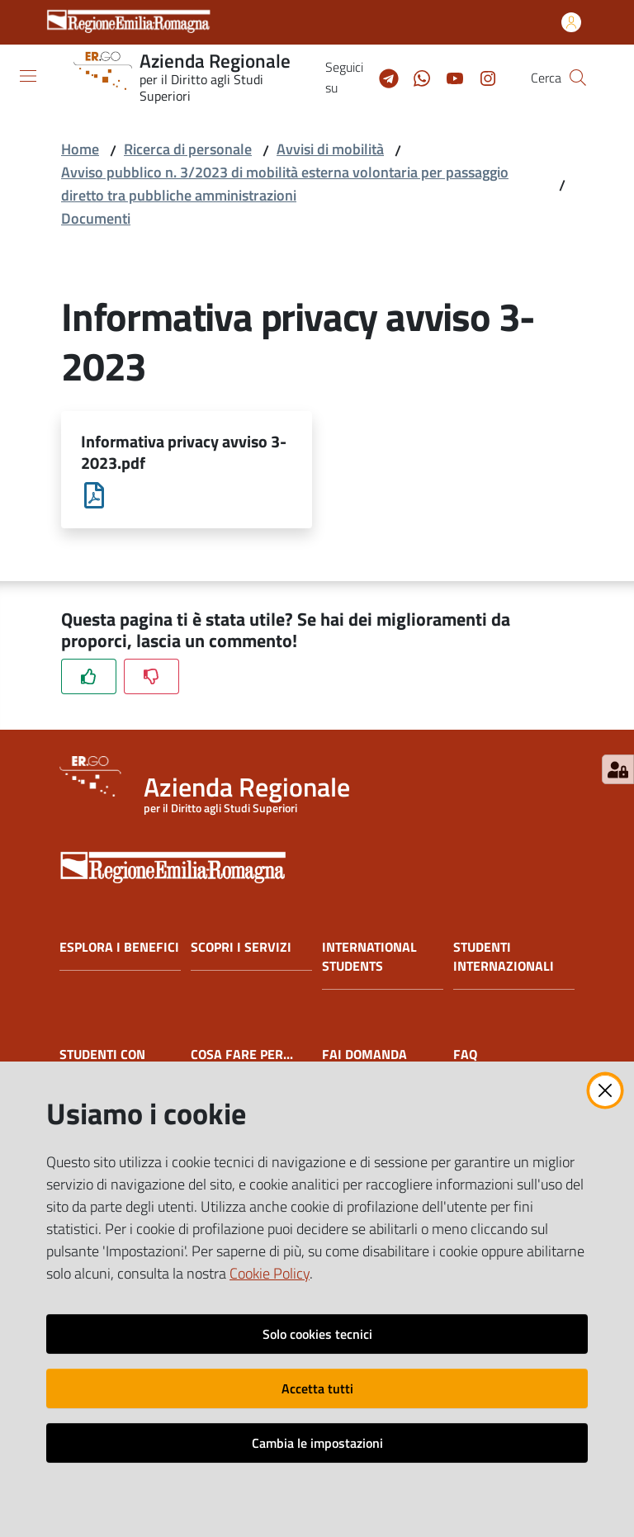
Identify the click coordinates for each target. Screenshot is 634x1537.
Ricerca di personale (188, 149)
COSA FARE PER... (242, 1055)
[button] (578, 77)
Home (80, 149)
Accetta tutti (317, 1388)
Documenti (95, 218)
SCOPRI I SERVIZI (241, 948)
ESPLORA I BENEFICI (119, 948)
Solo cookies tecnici (317, 1334)
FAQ (465, 1055)
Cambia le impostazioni (317, 1443)
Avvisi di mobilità (330, 149)
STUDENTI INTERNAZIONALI (503, 958)
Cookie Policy (269, 1273)
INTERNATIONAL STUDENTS (369, 958)
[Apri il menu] (28, 76)
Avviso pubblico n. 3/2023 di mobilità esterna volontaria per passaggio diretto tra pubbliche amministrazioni (285, 183)
